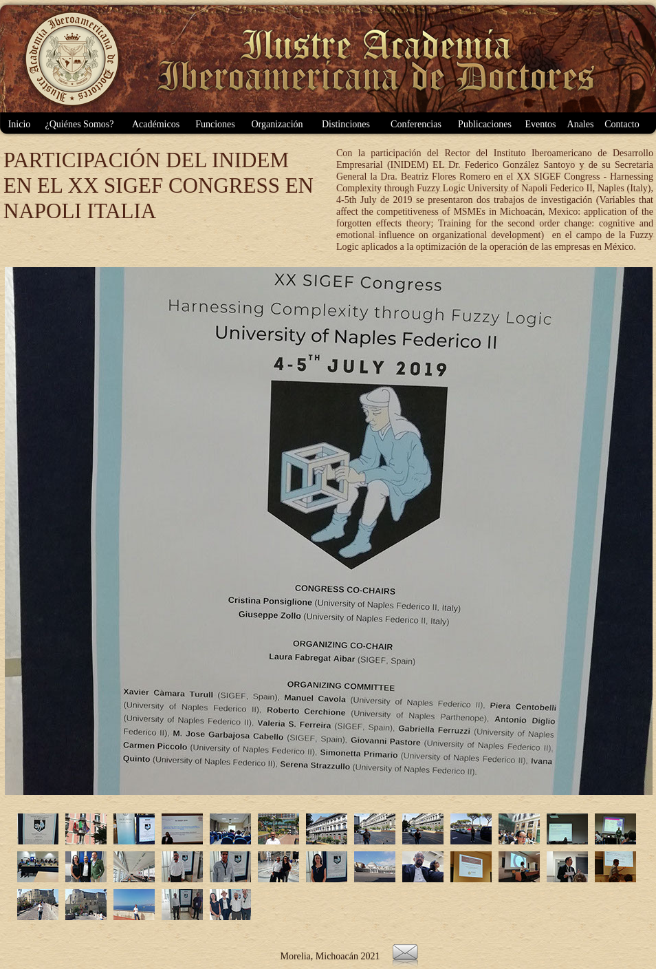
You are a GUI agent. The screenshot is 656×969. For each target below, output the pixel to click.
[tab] (37, 828)
